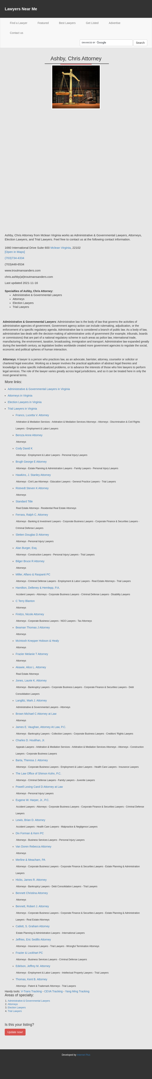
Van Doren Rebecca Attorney (33, 846)
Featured (43, 23)
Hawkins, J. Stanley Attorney (33, 474)
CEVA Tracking (53, 991)
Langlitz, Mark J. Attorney (31, 700)
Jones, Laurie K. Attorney (31, 680)
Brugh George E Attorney (31, 461)
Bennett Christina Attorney (32, 893)
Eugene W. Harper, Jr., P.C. (32, 800)
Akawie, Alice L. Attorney (31, 667)
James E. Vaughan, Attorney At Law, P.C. (41, 727)
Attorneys (13, 1004)
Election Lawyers (17, 1007)
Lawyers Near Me (21, 9)
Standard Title (24, 501)
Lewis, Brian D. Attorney (30, 820)
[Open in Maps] (15, 251)
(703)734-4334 (14, 258)
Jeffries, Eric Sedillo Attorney (33, 939)
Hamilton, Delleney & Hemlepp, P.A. (38, 587)
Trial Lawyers (15, 1011)
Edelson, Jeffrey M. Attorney (33, 966)
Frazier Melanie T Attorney (32, 654)
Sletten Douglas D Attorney (32, 534)
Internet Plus (83, 1054)
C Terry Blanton (25, 601)
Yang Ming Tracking (77, 991)
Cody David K (24, 448)
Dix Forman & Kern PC (30, 833)
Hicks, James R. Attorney (31, 879)
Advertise (114, 23)
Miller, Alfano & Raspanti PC (33, 574)
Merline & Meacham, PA (30, 859)
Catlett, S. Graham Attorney (32, 926)
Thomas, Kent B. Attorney (31, 979)
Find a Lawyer (21, 23)
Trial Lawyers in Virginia (22, 408)
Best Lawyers (67, 23)
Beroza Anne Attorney (29, 435)
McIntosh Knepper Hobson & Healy (37, 640)
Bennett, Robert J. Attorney (32, 906)
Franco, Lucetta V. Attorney (32, 415)
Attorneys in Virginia (20, 395)
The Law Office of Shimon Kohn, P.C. (38, 773)
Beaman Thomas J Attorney (33, 627)
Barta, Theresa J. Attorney (32, 760)
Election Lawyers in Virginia (25, 402)
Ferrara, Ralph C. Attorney (32, 514)
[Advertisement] (20, 172)
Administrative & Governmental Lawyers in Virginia (39, 389)
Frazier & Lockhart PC (29, 952)
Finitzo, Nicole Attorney (30, 614)
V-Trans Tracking (31, 991)
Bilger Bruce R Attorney (30, 561)
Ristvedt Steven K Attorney (32, 488)
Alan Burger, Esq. (26, 547)
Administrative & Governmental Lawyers (29, 1000)
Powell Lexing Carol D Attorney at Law (39, 786)
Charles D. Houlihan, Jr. (30, 740)
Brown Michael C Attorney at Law (36, 713)
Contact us (16, 32)
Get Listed (92, 23)
